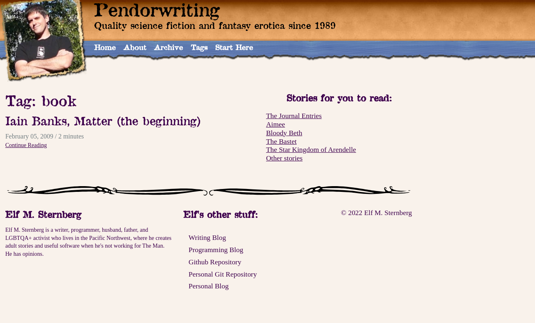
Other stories (284, 158)
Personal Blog (209, 286)
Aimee (275, 124)
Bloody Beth (284, 133)
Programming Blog (216, 250)
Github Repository (215, 262)
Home (105, 47)
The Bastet (281, 141)
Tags (199, 47)
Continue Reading (26, 145)
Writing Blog (207, 237)
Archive (168, 47)
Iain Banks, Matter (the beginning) (103, 121)
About (134, 47)
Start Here (234, 47)
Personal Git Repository (223, 274)
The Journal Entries (294, 116)
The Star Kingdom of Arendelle (311, 149)
